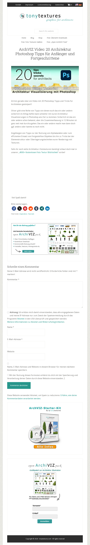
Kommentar (13, 279)
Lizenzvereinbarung (44, 5)
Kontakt (18, 5)
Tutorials (31, 214)
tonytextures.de (46, 16)
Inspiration (23, 214)
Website (10, 351)
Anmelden (44, 521)
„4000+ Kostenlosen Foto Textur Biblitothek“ (38, 152)
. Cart (70, 5)
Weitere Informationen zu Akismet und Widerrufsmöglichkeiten (35, 322)
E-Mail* (35, 513)
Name (10, 327)
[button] (14, 208)
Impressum (29, 5)
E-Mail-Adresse (14, 339)
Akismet (20, 319)
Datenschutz (59, 5)
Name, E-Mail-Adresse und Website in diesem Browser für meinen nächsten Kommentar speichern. (41, 368)
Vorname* (37, 506)
